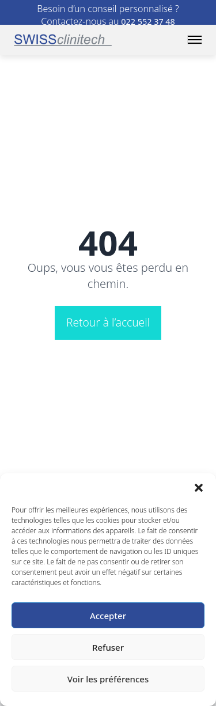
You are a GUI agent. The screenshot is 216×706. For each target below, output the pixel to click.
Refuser (108, 647)
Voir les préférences (108, 679)
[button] (198, 488)
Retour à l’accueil (108, 322)
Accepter (108, 615)
